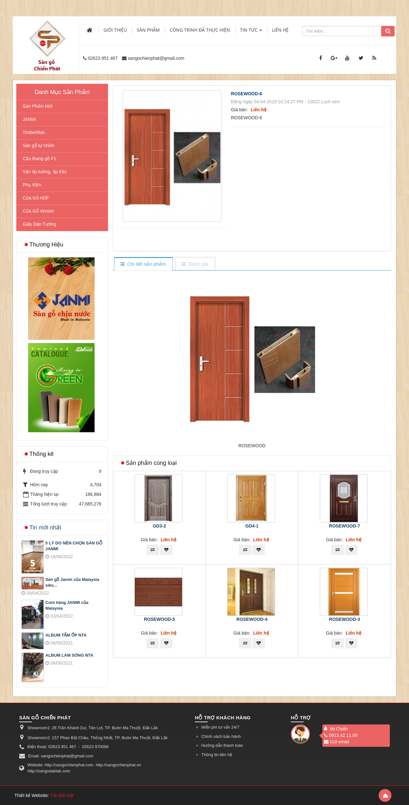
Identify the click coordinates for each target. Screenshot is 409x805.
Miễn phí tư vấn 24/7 (220, 727)
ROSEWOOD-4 (251, 619)
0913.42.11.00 (341, 735)
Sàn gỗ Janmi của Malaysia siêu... (72, 582)
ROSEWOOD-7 (344, 525)
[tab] (143, 264)
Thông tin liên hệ (216, 754)
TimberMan (34, 132)
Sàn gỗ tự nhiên (39, 145)
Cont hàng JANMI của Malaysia (66, 605)
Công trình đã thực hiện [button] (200, 30)
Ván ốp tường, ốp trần (45, 171)
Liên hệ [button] (280, 30)
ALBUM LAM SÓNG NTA (69, 655)
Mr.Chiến (339, 728)
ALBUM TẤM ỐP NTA (66, 635)
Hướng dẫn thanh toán (222, 745)
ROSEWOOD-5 (159, 619)
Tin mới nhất (45, 527)
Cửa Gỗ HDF (36, 197)
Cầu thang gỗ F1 (39, 158)
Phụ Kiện (32, 184)
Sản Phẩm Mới (37, 106)
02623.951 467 (103, 58)
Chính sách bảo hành (221, 736)
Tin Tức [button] (251, 32)
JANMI (29, 119)
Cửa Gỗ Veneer (38, 211)
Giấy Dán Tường (39, 224)
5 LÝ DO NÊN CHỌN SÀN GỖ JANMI (73, 546)
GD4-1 (252, 525)
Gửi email (336, 741)
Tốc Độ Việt (62, 795)
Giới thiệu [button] (115, 30)
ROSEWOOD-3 (344, 619)
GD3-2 (159, 525)
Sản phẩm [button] (148, 30)
